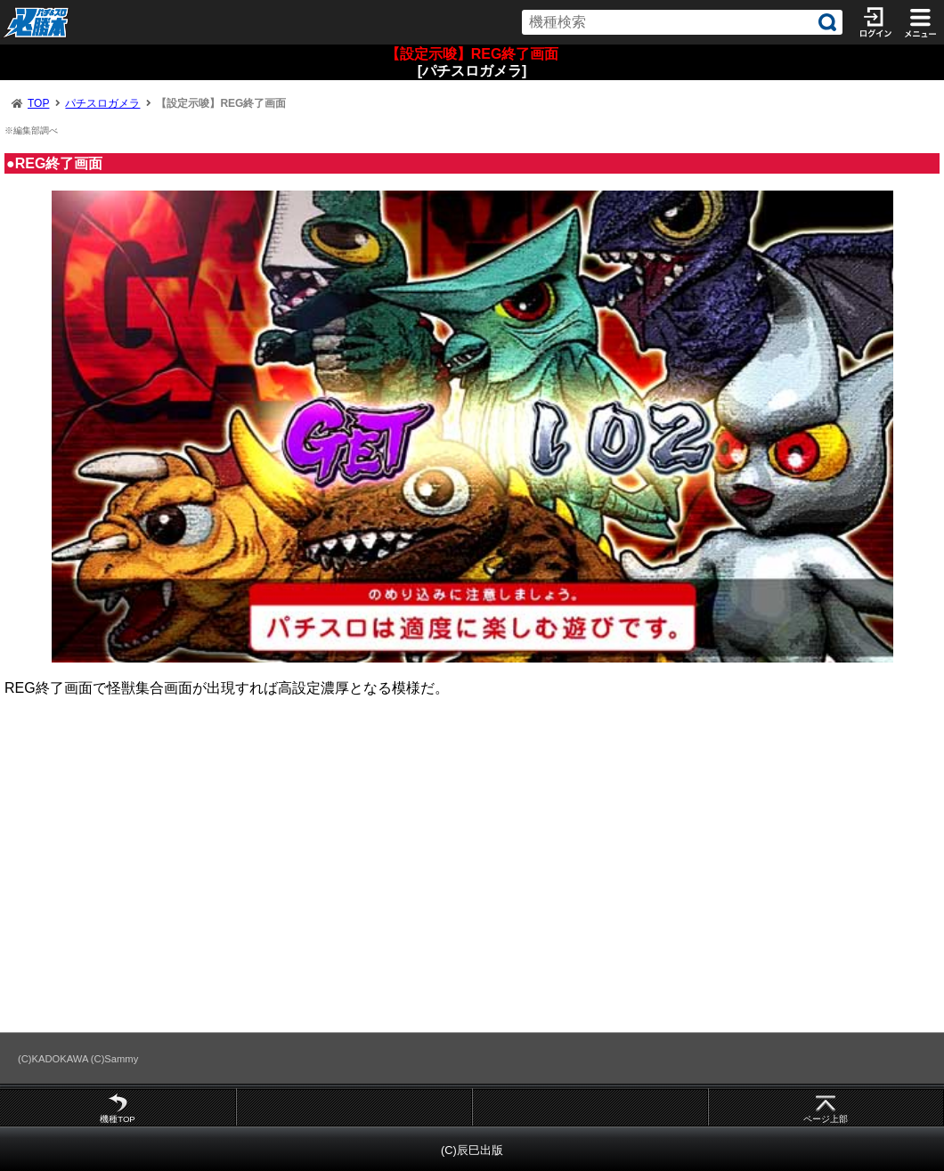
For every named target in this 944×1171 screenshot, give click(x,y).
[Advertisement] (472, 872)
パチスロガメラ (102, 103)
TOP (38, 103)
